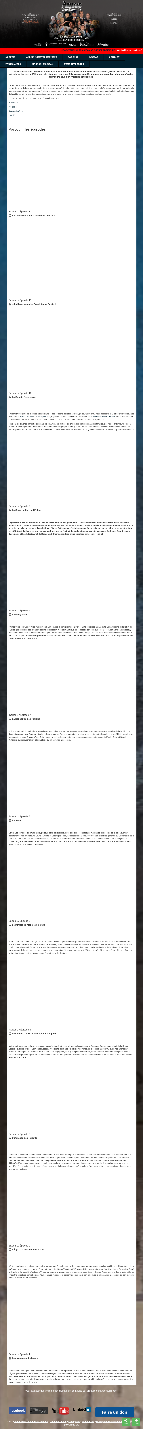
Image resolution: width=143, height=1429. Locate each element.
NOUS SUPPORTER (74, 64)
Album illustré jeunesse (41, 57)
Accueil (10, 57)
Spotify (12, 115)
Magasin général (42, 64)
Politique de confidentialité (110, 1421)
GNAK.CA (73, 1425)
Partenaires (13, 64)
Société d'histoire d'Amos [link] (104, 416)
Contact (114, 57)
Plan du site (88, 1421)
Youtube (13, 107)
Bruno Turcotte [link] (26, 416)
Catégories (74, 1421)
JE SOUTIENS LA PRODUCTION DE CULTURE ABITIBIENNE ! (89, 50)
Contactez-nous (58, 1421)
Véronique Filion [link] (43, 416)
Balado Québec (16, 111)
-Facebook (13, 102)
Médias (93, 57)
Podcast (73, 57)
